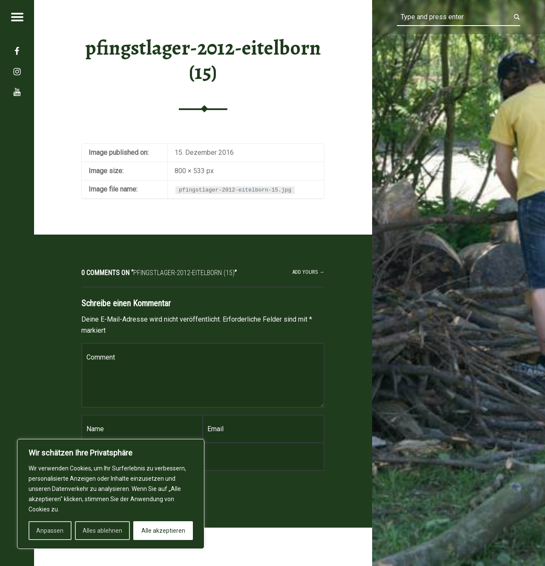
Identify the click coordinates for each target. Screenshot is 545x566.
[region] (110, 494)
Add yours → (308, 272)
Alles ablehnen (102, 530)
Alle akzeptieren (163, 530)
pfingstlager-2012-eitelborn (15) (203, 60)
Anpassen (49, 530)
